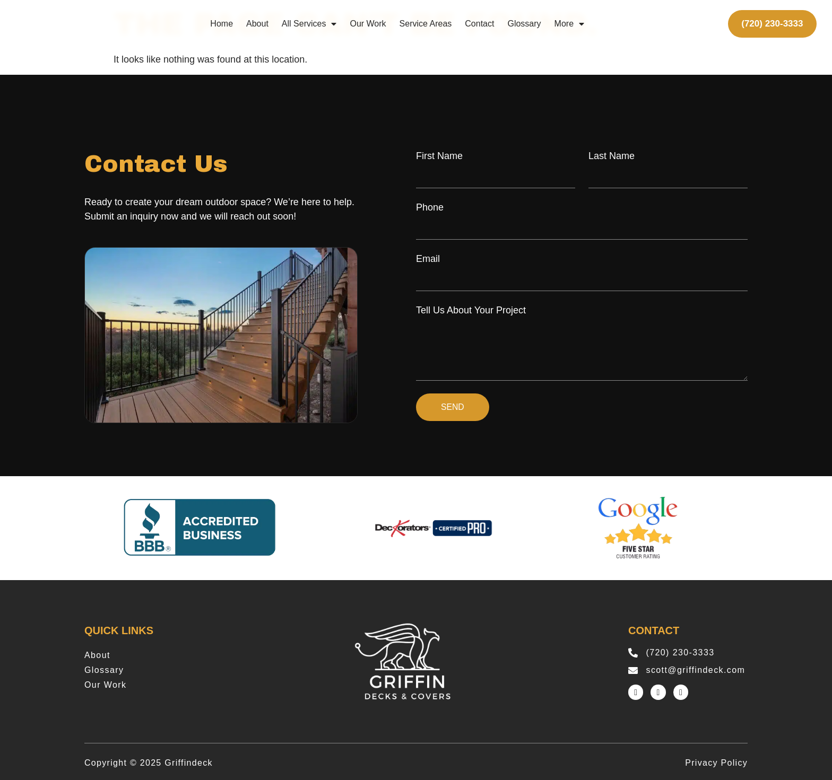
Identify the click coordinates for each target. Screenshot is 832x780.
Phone (430, 207)
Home (221, 23)
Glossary (524, 23)
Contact (479, 23)
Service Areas (426, 23)
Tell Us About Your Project (471, 310)
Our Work (368, 23)
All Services (309, 24)
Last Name (611, 156)
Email (428, 258)
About (257, 23)
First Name (439, 156)
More (569, 24)
